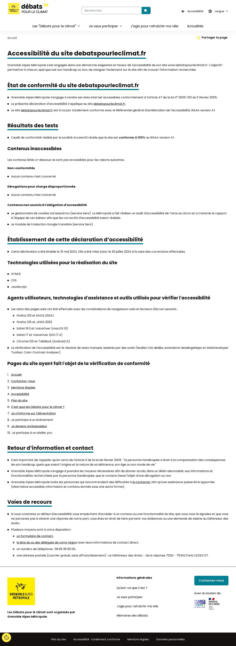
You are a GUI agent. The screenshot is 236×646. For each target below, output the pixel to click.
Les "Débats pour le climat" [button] (54, 26)
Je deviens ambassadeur (29, 426)
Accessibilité (20, 394)
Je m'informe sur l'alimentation (33, 413)
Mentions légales (23, 387)
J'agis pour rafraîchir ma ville (154, 26)
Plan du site (19, 400)
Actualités (195, 26)
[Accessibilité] (192, 11)
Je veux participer (130, 597)
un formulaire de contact (35, 536)
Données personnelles (170, 639)
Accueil (12, 37)
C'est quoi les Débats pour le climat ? (38, 407)
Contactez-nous (23, 381)
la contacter (141, 482)
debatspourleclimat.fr (109, 104)
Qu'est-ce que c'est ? (132, 588)
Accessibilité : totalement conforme (96, 639)
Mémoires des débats (132, 615)
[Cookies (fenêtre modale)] (6, 637)
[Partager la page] (211, 38)
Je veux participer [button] (103, 26)
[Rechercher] (146, 10)
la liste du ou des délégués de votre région (47, 542)
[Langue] (217, 11)
